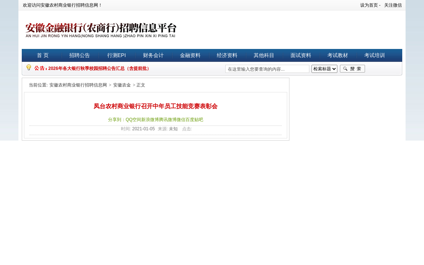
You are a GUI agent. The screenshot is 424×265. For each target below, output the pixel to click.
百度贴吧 (194, 119)
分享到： (117, 119)
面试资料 (301, 55)
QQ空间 (134, 119)
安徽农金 (122, 85)
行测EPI (116, 55)
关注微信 (393, 5)
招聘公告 (79, 55)
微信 (181, 119)
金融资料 (190, 55)
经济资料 (227, 55)
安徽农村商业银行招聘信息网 (78, 85)
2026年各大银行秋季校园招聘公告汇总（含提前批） (99, 68)
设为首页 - (370, 5)
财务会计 (153, 55)
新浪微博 (150, 119)
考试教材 (337, 55)
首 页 (43, 55)
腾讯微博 (168, 119)
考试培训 (374, 55)
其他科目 (264, 55)
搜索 (352, 69)
